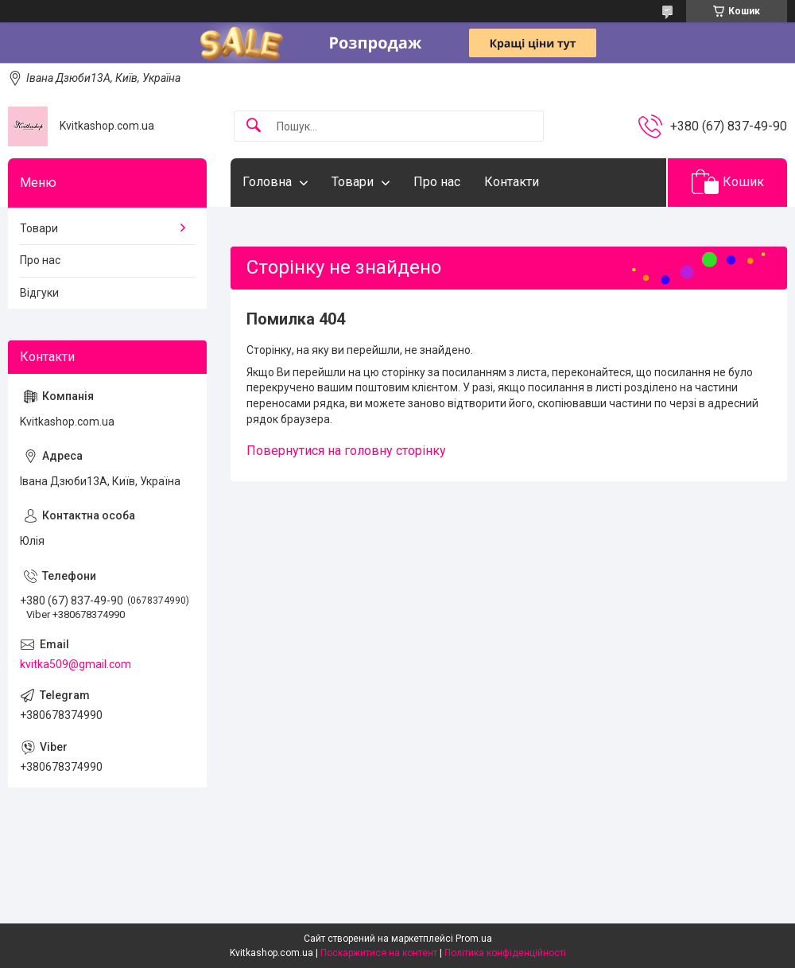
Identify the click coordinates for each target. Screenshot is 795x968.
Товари (353, 181)
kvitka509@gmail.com (75, 664)
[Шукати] (253, 126)
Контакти (511, 181)
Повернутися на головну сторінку (346, 450)
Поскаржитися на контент (378, 952)
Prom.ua (474, 938)
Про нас (436, 181)
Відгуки (39, 292)
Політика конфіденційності (505, 952)
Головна (267, 181)
